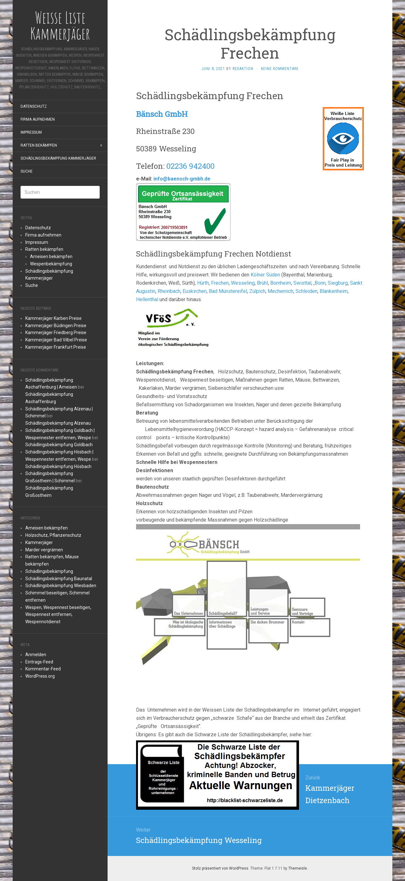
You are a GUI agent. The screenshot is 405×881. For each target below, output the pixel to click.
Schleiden (306, 291)
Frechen (220, 283)
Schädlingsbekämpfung (49, 571)
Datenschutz (34, 106)
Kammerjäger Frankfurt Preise (55, 347)
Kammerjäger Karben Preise (53, 318)
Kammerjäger (39, 542)
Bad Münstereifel (228, 291)
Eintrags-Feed (39, 661)
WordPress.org (40, 676)
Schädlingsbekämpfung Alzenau (58, 423)
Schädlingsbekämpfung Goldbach (59, 444)
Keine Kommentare (280, 69)
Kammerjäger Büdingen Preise (55, 325)
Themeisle (297, 868)
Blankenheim (334, 291)
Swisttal (302, 283)
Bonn (320, 283)
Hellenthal (147, 299)
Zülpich (257, 291)
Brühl (262, 283)
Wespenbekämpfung (51, 263)
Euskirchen (195, 291)
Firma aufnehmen (38, 119)
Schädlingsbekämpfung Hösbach (58, 466)
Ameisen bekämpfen (51, 256)
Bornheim (280, 283)
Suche (27, 171)
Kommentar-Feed (43, 668)
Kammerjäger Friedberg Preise (55, 332)
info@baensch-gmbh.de (181, 179)
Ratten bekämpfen (39, 145)
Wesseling (243, 283)
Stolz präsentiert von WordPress (220, 868)
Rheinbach (169, 291)
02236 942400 (190, 166)
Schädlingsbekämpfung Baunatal (58, 578)
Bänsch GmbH (162, 114)
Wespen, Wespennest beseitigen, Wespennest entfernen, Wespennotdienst (58, 614)
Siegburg (338, 283)
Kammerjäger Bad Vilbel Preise (56, 339)
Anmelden (35, 654)
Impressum (31, 132)
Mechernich (280, 291)
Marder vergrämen (44, 549)
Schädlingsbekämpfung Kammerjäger (58, 158)
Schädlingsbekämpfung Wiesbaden (60, 585)
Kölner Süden (265, 275)
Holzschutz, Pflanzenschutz (53, 535)
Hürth (203, 283)
